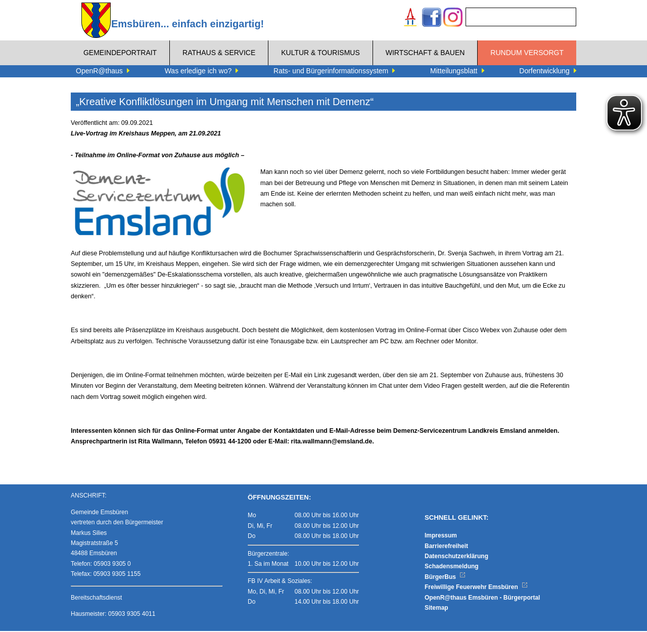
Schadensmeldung (452, 567)
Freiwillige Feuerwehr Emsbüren (476, 588)
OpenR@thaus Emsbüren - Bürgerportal (482, 598)
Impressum (441, 536)
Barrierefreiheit (446, 546)
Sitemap (436, 608)
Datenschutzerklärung (456, 556)
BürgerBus (445, 577)
